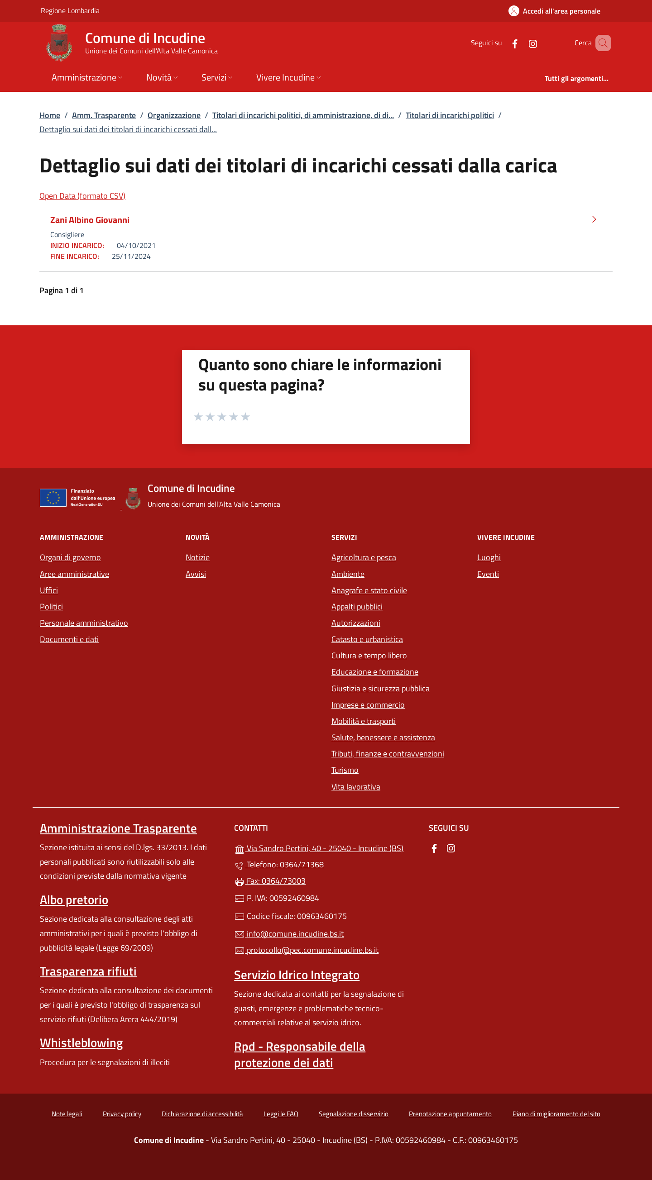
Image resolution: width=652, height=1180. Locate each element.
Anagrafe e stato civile (369, 590)
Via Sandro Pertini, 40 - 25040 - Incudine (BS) (325, 847)
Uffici (49, 590)
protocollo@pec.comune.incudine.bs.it (306, 950)
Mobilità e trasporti (363, 721)
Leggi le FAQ (281, 1114)
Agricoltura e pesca (363, 557)
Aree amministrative (74, 574)
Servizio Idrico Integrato (297, 974)
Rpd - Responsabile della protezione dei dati (299, 1054)
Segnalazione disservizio (353, 1114)
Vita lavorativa (355, 786)
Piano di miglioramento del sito (556, 1114)
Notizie (198, 557)
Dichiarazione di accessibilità (202, 1114)
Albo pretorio (74, 899)
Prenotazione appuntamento (450, 1114)
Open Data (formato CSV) (82, 196)
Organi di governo (70, 557)
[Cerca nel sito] (600, 43)
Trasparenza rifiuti (88, 970)
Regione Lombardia (70, 10)
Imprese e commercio (368, 705)
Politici (51, 606)
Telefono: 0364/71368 (279, 864)
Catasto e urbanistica (367, 639)
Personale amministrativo (84, 623)
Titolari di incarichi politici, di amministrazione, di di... (303, 115)
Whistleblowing (81, 1042)
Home (49, 115)
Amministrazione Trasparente (118, 827)
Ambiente (347, 574)
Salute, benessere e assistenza (383, 737)
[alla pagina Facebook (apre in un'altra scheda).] (502, 43)
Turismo (345, 770)
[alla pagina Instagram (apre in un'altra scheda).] (520, 43)
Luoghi (489, 557)
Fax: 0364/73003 (270, 881)
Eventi (488, 574)
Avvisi (196, 574)
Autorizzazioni (355, 623)
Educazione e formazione (374, 672)
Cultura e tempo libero (369, 655)
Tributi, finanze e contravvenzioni (387, 753)
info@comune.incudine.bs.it (289, 934)
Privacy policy (122, 1114)
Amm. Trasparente (104, 115)
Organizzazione (174, 115)
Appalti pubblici (357, 606)
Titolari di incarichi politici (450, 115)
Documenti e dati (69, 639)
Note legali (67, 1114)
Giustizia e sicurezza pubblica (380, 688)
